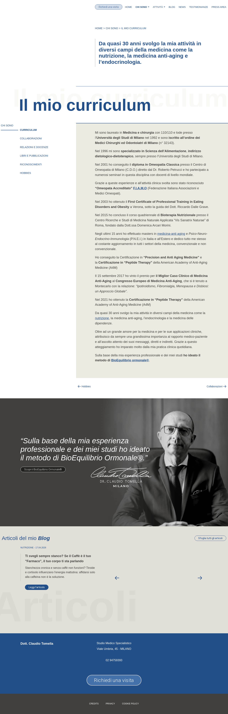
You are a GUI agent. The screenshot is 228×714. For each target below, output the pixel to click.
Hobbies (25, 173)
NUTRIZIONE (26, 547)
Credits (94, 704)
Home (128, 7)
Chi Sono (112, 28)
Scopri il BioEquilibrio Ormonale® (43, 469)
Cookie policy (130, 704)
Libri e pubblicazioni (34, 155)
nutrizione (102, 318)
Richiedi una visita (109, 7)
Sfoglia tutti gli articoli (210, 538)
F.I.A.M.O (140, 188)
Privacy (110, 704)
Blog (172, 7)
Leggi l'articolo (37, 587)
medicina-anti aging (171, 234)
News (182, 7)
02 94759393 (114, 660)
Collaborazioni (31, 138)
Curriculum (28, 130)
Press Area (219, 7)
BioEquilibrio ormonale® (130, 360)
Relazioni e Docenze (34, 147)
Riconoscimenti (31, 164)
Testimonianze (198, 7)
